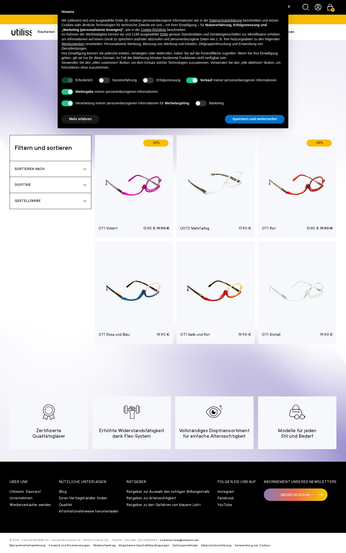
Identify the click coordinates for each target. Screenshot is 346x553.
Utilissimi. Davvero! (25, 491)
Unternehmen (21, 498)
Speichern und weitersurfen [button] (255, 119)
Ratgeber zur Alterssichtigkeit (151, 498)
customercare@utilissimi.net (179, 540)
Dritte (164, 34)
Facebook (225, 498)
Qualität (65, 505)
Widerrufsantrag (104, 545)
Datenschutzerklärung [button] (225, 20)
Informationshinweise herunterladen (88, 511)
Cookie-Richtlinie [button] (153, 30)
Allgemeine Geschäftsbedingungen (144, 545)
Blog (63, 491)
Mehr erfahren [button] (80, 119)
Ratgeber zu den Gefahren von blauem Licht (163, 505)
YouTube (224, 505)
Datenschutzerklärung (216, 545)
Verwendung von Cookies (252, 545)
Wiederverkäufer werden (30, 505)
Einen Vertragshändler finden (83, 498)
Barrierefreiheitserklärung (27, 545)
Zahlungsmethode (185, 545)
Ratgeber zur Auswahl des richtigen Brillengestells (168, 491)
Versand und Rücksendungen (69, 545)
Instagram (225, 491)
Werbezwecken (73, 44)
